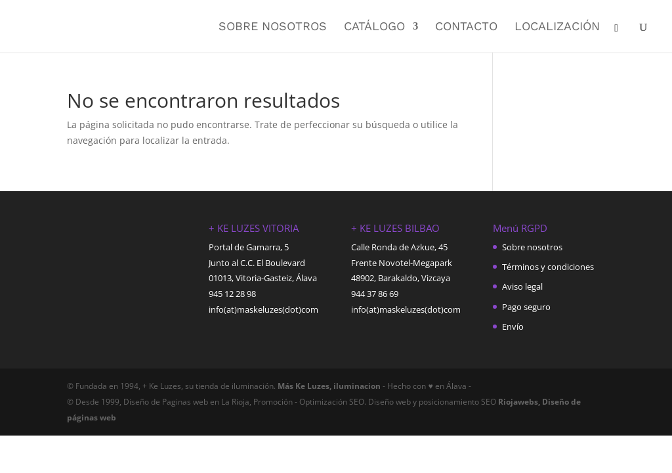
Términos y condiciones (548, 267)
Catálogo (374, 27)
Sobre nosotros (273, 27)
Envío (513, 326)
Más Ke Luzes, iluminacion (328, 386)
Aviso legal (522, 286)
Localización (557, 27)
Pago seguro (526, 307)
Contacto (466, 27)
